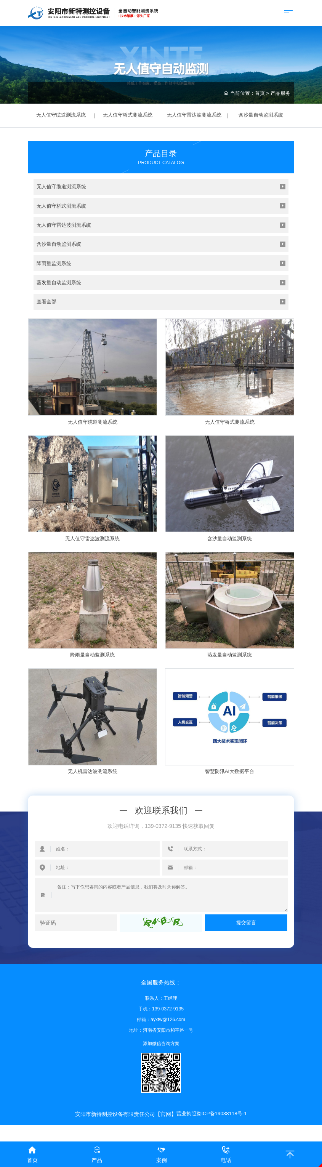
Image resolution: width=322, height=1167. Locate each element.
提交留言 (246, 932)
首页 (260, 93)
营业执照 (184, 1123)
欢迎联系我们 (161, 819)
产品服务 (280, 93)
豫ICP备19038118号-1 (222, 1123)
